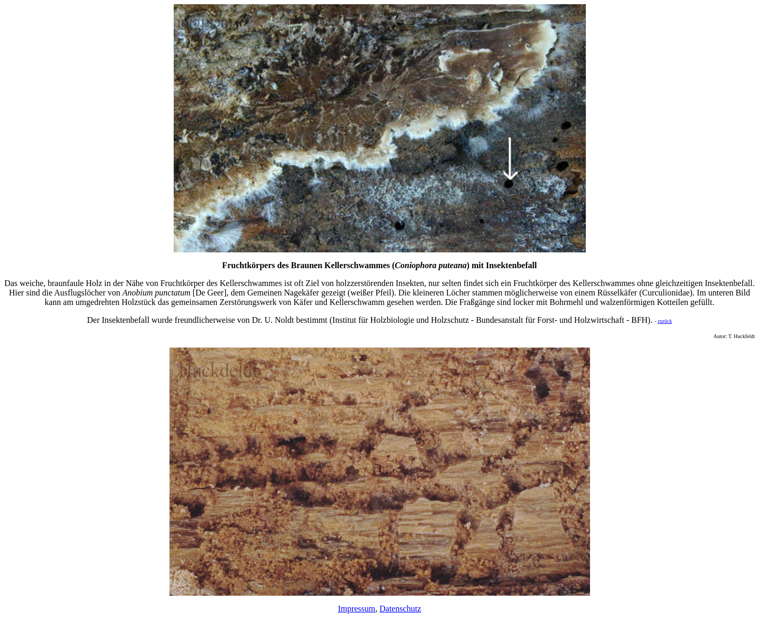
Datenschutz (400, 608)
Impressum (356, 608)
